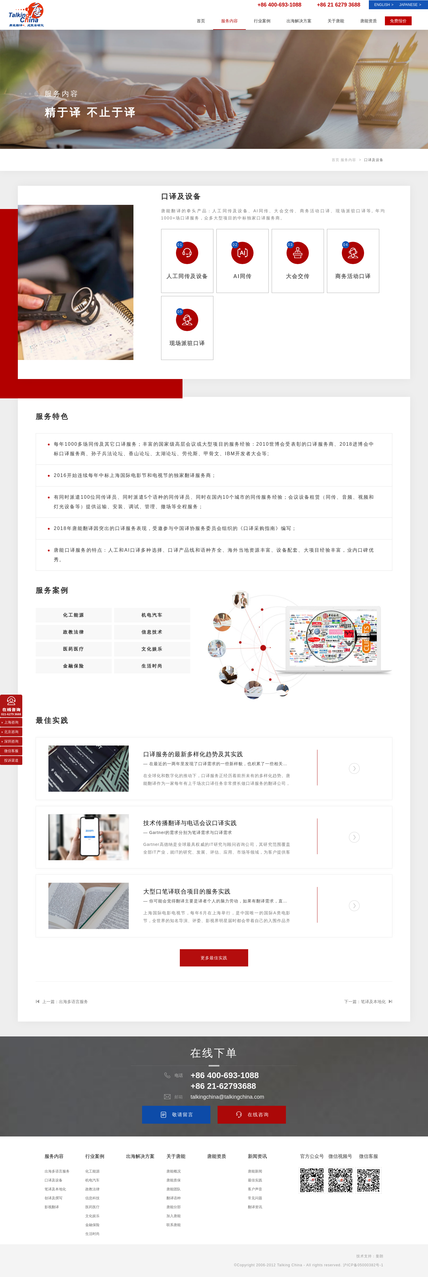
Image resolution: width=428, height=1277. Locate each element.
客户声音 (255, 1189)
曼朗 (379, 1256)
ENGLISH (384, 5)
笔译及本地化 (55, 1189)
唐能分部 (173, 1207)
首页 (201, 20)
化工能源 (73, 616)
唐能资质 (368, 20)
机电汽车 (152, 616)
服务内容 (229, 20)
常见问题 (255, 1198)
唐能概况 (173, 1171)
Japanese (410, 5)
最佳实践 (255, 1180)
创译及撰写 (53, 1198)
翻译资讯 (255, 1207)
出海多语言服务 (57, 1171)
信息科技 (92, 1198)
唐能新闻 (255, 1171)
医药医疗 (73, 657)
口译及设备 (53, 1180)
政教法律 (73, 637)
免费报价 (398, 20)
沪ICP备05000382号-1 (363, 1265)
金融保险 (73, 677)
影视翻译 (52, 1207)
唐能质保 (173, 1180)
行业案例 (262, 20)
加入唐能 (173, 1216)
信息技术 (152, 637)
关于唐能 (336, 20)
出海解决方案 (299, 20)
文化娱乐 (152, 657)
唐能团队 (173, 1189)
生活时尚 (152, 677)
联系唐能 (173, 1225)
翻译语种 (173, 1198)
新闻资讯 (257, 1156)
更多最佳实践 (214, 957)
